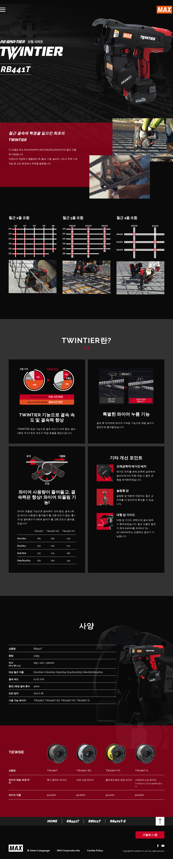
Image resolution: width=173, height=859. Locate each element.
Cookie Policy (95, 850)
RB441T (73, 821)
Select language (40, 850)
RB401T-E (118, 821)
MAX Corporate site (68, 850)
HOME (52, 821)
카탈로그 (150, 834)
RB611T (94, 821)
